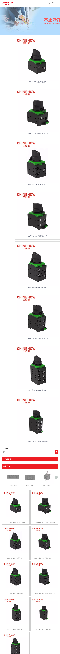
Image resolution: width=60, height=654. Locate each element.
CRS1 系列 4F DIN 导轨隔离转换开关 (37, 339)
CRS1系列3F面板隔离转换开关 (37, 184)
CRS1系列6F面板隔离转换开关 (37, 390)
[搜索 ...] (28, 452)
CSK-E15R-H (46, 471)
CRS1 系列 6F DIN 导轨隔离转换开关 (37, 441)
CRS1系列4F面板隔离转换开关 (37, 287)
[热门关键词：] (56, 452)
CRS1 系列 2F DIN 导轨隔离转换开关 (37, 133)
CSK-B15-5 (13, 471)
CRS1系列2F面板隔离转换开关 (37, 82)
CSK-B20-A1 (30, 471)
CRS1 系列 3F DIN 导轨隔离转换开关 (37, 236)
